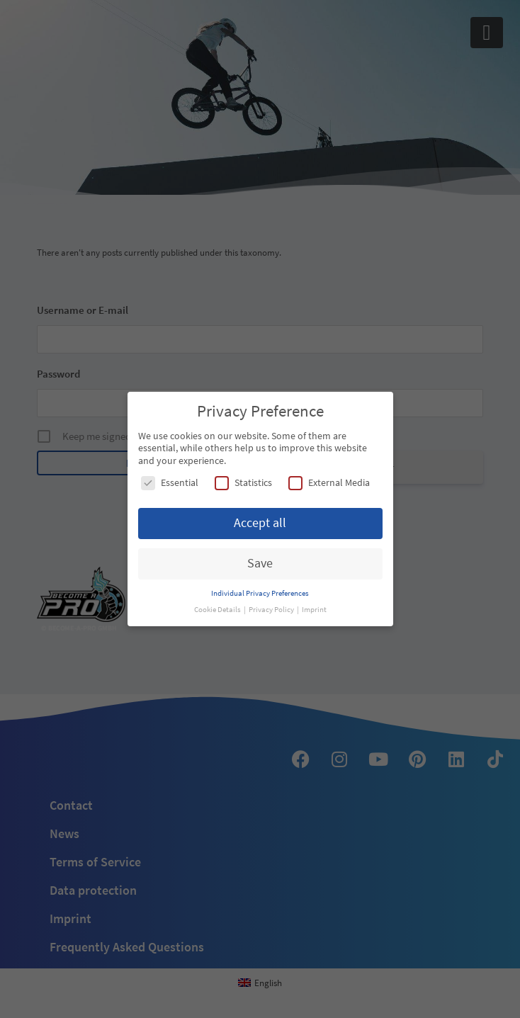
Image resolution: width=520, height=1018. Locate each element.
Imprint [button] (314, 609)
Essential (169, 483)
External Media (329, 483)
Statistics (243, 483)
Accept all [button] (260, 523)
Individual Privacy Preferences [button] (260, 593)
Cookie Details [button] (218, 609)
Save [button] (260, 563)
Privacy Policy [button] (272, 609)
